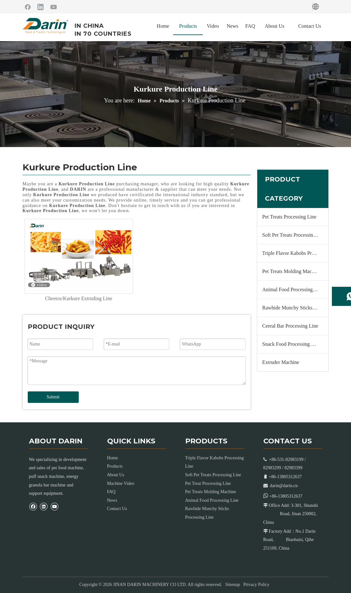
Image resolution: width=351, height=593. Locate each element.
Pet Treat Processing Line (208, 483)
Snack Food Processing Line (291, 344)
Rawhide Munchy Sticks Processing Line (295, 307)
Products (115, 466)
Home (112, 458)
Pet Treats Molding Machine (291, 271)
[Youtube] (53, 7)
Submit (53, 397)
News (112, 500)
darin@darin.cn (284, 485)
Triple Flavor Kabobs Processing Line (295, 253)
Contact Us (117, 508)
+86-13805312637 (286, 496)
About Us (115, 474)
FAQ (111, 491)
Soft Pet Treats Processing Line (294, 235)
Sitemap (232, 584)
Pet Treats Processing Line (289, 216)
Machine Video (121, 483)
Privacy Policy (256, 584)
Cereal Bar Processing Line (290, 326)
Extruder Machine (280, 362)
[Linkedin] (40, 7)
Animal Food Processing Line (293, 289)
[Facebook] (28, 7)
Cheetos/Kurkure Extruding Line (78, 298)
